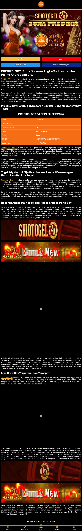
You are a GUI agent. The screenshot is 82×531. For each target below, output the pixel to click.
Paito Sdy (5, 207)
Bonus (8, 528)
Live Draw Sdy (7, 378)
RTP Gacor (24, 528)
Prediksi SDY (6, 79)
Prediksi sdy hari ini (9, 148)
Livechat (73, 528)
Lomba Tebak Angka (61, 65)
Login (61, 59)
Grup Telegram (21, 65)
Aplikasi (57, 528)
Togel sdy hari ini (8, 180)
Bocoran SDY (6, 93)
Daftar (20, 59)
